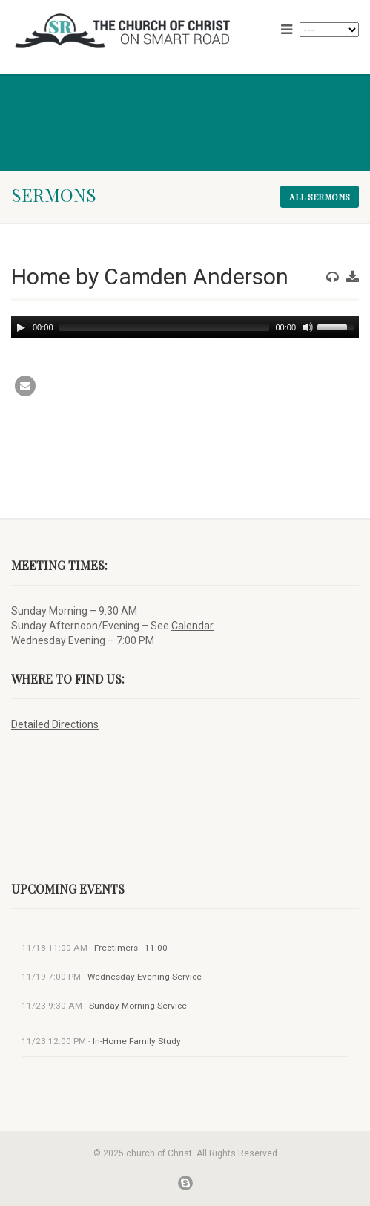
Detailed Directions (55, 724)
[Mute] (308, 327)
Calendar (192, 626)
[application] (185, 327)
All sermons (319, 197)
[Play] (21, 327)
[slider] (164, 327)
